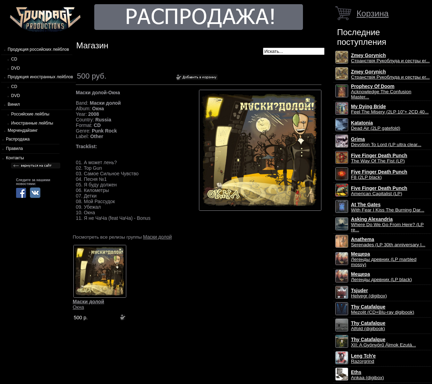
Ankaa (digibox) (367, 375)
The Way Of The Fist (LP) (379, 158)
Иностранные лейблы (32, 123)
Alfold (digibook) (368, 326)
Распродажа (18, 139)
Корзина (373, 13)
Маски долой (157, 237)
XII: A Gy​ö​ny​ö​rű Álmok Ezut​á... (383, 342)
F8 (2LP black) (379, 174)
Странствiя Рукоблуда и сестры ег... (390, 58)
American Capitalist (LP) (379, 191)
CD (14, 59)
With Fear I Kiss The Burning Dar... (387, 207)
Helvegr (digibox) (369, 293)
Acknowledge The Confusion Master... (381, 91)
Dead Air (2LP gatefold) (375, 125)
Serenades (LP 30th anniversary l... (388, 242)
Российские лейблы (30, 114)
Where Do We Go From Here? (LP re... (387, 224)
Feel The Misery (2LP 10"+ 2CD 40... (390, 109)
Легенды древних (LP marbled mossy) (383, 259)
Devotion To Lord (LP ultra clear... (386, 142)
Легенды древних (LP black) (381, 277)
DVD (15, 68)
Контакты (15, 157)
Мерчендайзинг (23, 130)
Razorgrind (363, 358)
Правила (14, 148)
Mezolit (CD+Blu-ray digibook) (382, 309)
